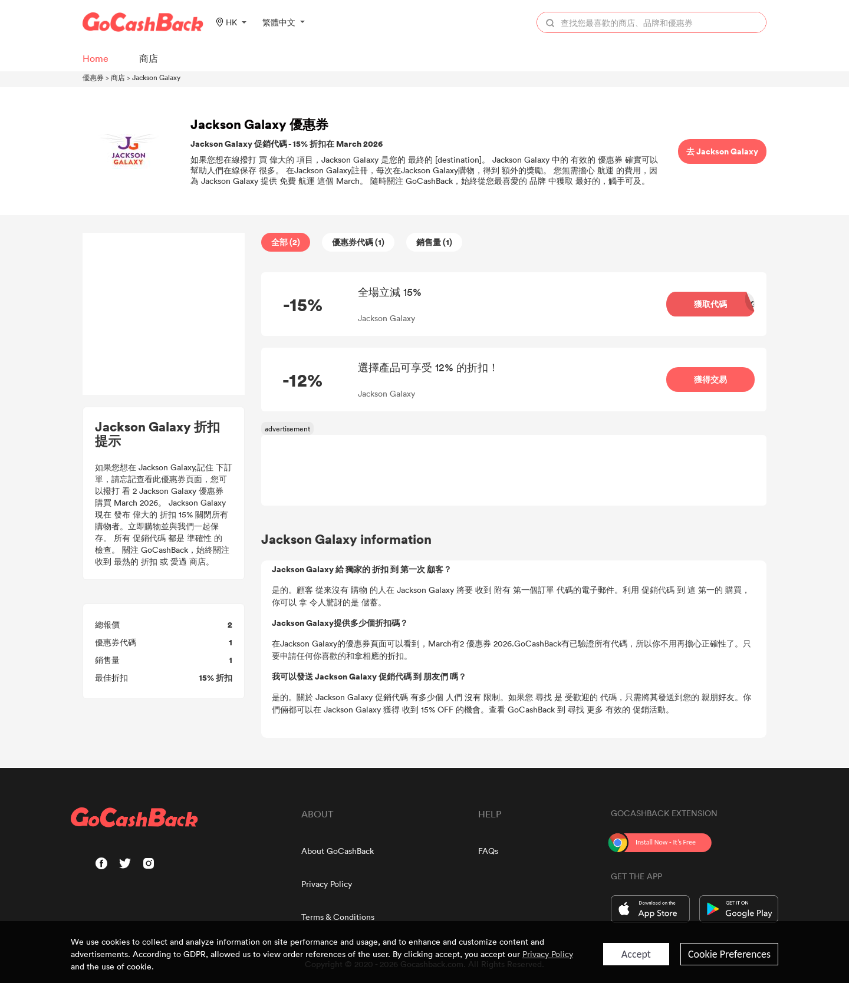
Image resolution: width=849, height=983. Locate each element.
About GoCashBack (337, 850)
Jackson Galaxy (156, 77)
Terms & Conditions (337, 916)
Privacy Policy (326, 883)
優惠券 (93, 77)
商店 (118, 77)
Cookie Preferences (729, 954)
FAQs (488, 850)
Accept (636, 954)
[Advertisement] (164, 314)
